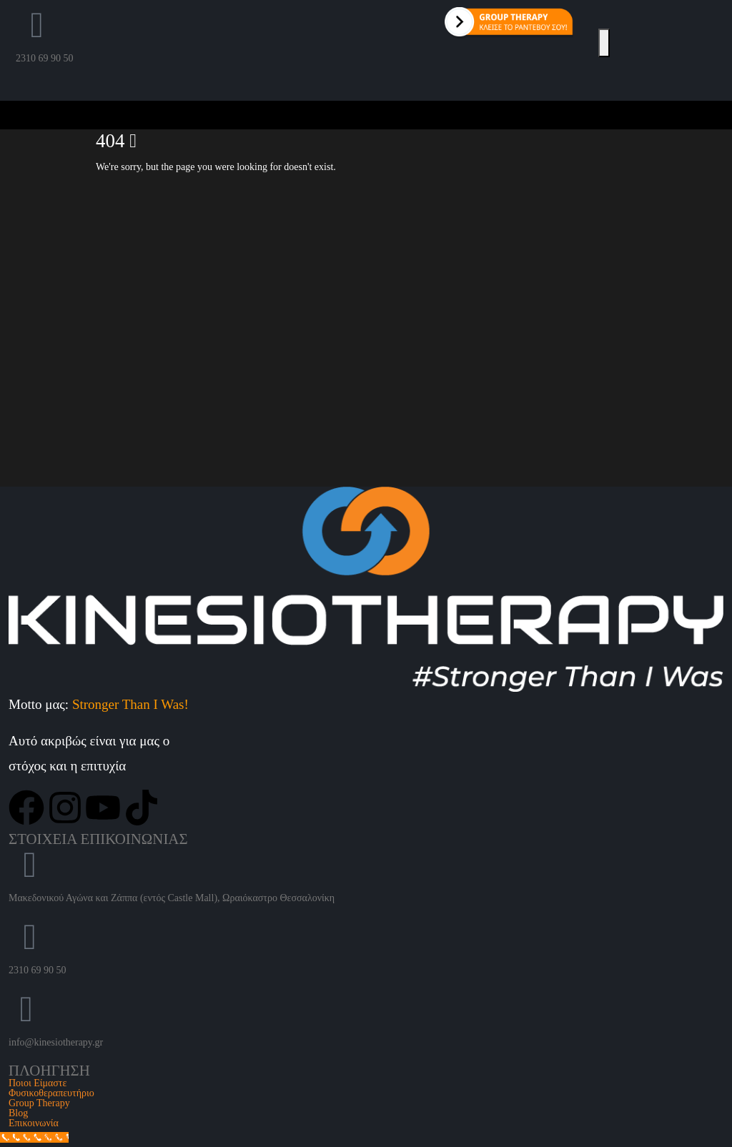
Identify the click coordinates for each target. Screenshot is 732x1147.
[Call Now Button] (34, 1137)
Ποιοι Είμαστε (37, 1083)
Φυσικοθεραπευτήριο (51, 1093)
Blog (18, 1113)
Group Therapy (39, 1103)
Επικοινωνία (34, 1123)
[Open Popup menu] (604, 43)
